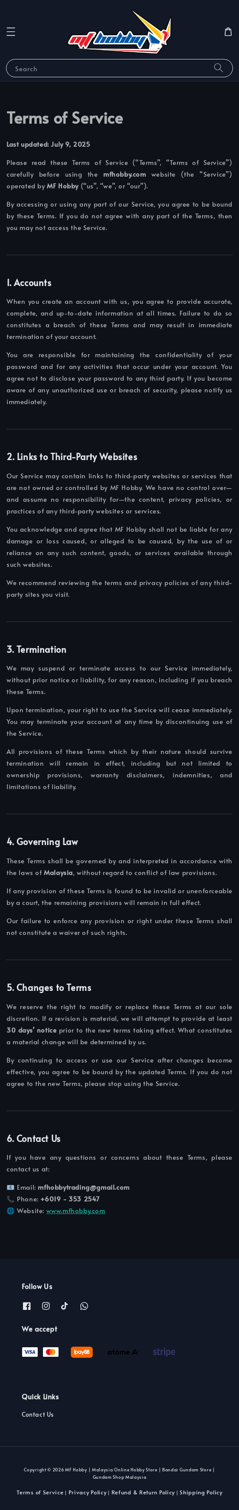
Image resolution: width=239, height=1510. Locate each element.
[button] (10, 31)
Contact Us (38, 1414)
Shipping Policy (201, 1492)
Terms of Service (39, 1492)
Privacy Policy (88, 1492)
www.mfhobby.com (75, 1210)
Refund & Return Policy (143, 1492)
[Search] (218, 67)
